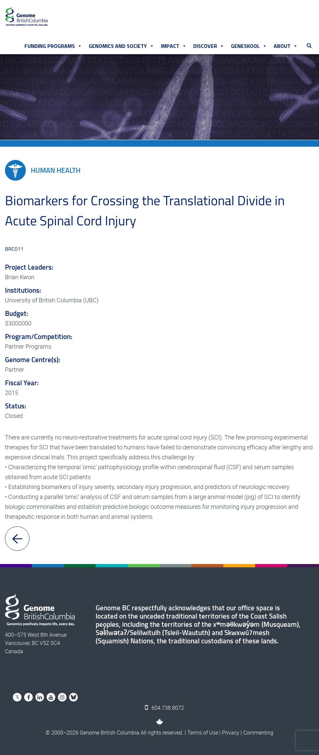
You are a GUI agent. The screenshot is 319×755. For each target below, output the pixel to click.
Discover (208, 46)
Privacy (230, 732)
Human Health (42, 170)
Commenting (258, 732)
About (286, 46)
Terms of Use (202, 732)
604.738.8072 (164, 707)
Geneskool (249, 46)
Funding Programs (53, 46)
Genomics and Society (121, 46)
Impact (174, 46)
